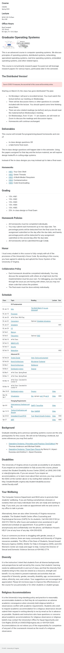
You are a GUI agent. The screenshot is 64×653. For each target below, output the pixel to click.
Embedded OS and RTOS (18, 416)
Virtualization (15, 396)
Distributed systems (17, 369)
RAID (38, 336)
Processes (14, 314)
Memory (13, 332)
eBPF (12, 420)
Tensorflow (39, 405)
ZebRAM (37, 411)
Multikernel (34, 365)
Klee (32, 411)
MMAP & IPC (15, 343)
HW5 (11, 183)
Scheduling (14, 325)
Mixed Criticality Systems (43, 416)
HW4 (11, 180)
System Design (15, 358)
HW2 (11, 175)
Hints (32, 358)
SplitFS (33, 405)
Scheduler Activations (44, 321)
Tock (32, 416)
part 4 (47, 396)
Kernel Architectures (17, 361)
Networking (14, 350)
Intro (12, 309)
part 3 (42, 396)
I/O (12, 328)
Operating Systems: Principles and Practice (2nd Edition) (32, 444)
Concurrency (15, 321)
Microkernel (34, 361)
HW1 (11, 172)
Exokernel (42, 361)
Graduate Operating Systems (21, 37)
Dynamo (33, 391)
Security (13, 347)
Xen (32, 396)
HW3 (11, 177)
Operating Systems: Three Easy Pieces (25, 449)
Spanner (33, 369)
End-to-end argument (41, 358)
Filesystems (14, 336)
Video (54, 391)
